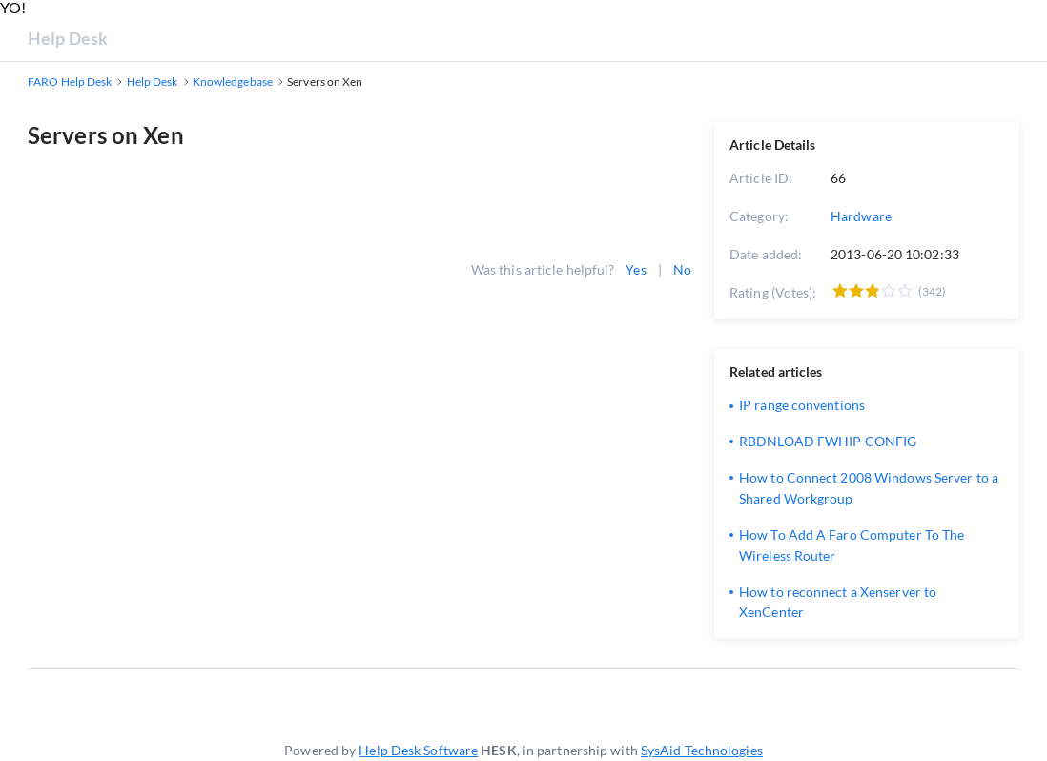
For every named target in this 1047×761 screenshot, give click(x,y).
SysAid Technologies (702, 750)
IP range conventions (802, 405)
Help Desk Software (418, 750)
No (682, 269)
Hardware (861, 216)
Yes (636, 269)
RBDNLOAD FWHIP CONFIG (827, 441)
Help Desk (68, 38)
